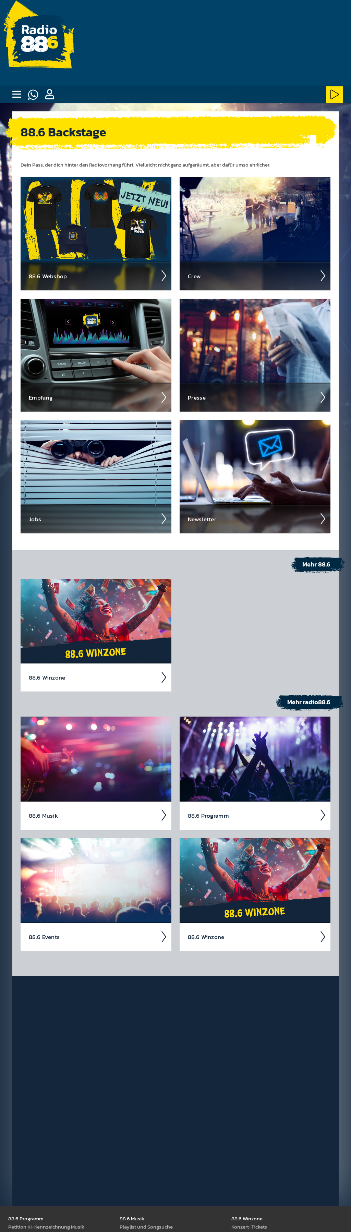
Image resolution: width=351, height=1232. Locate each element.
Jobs (98, 518)
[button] (49, 94)
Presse (257, 397)
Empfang (98, 397)
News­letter (257, 518)
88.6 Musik (98, 814)
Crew (257, 275)
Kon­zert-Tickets (249, 1226)
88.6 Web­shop (98, 275)
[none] (16, 94)
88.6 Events (98, 936)
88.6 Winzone (98, 677)
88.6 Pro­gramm (257, 814)
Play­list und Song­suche (146, 1226)
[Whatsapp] (33, 94)
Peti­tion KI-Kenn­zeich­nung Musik (46, 1226)
